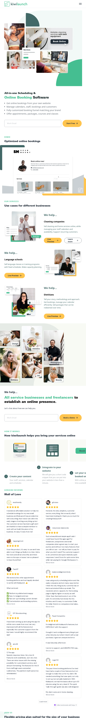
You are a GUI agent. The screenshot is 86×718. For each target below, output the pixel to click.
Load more (43, 691)
